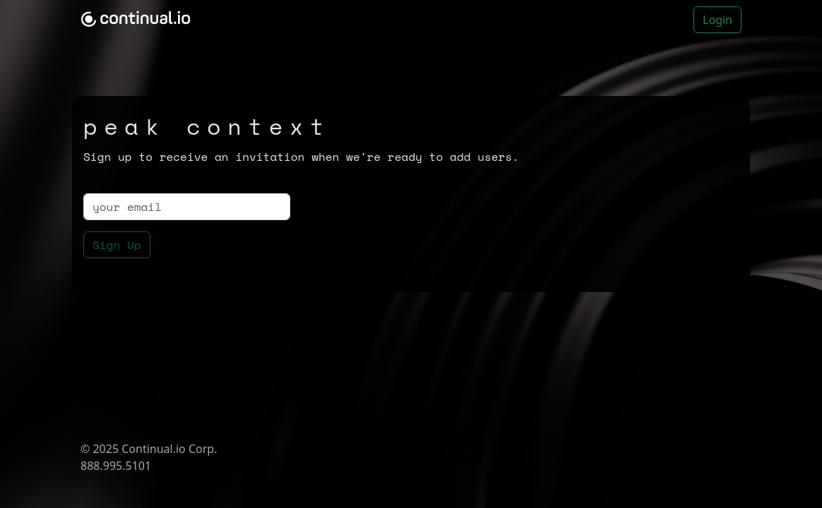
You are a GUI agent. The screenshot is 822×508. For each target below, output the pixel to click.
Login (717, 20)
